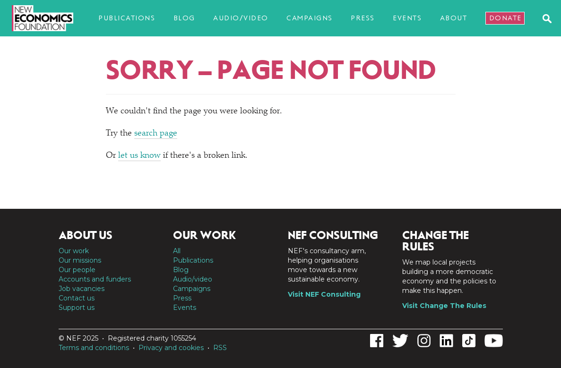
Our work (74, 251)
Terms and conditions (94, 347)
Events (407, 18)
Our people (77, 269)
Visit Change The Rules (444, 305)
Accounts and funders (95, 279)
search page (155, 133)
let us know (139, 156)
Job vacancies (81, 288)
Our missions (80, 260)
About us (85, 235)
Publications (126, 18)
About (453, 18)
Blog (184, 18)
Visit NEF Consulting (324, 294)
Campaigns (309, 18)
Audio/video (240, 18)
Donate (505, 18)
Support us (77, 307)
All (177, 251)
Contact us (77, 298)
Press (363, 18)
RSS (220, 347)
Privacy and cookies (171, 347)
